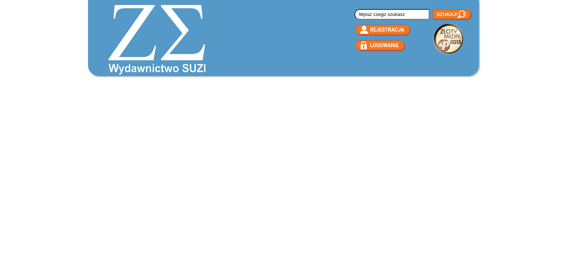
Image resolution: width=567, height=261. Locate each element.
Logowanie (384, 45)
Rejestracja (387, 30)
